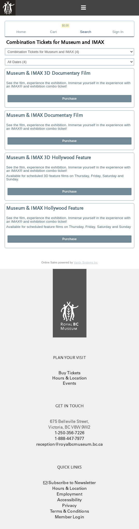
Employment (69, 494)
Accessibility (69, 499)
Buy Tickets (69, 372)
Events (69, 383)
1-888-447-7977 (69, 438)
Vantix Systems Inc (86, 262)
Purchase (69, 98)
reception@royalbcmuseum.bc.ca (69, 444)
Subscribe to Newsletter (72, 482)
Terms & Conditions (69, 511)
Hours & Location (69, 378)
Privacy (69, 505)
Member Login (69, 516)
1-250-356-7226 (69, 432)
